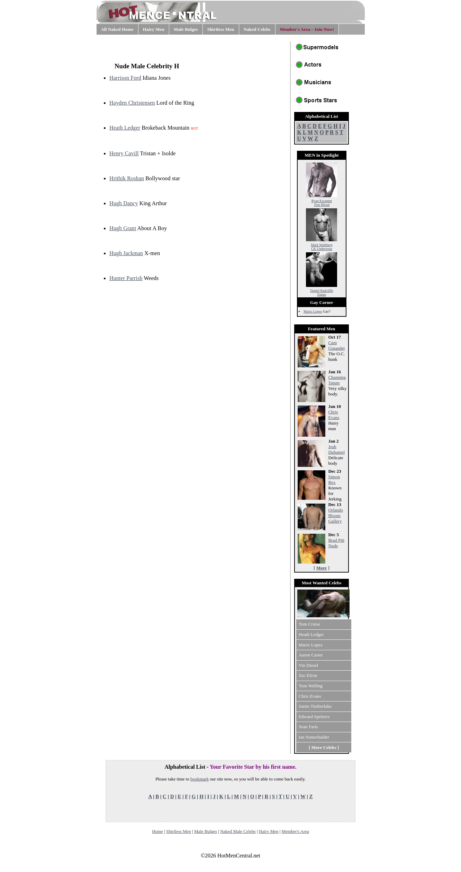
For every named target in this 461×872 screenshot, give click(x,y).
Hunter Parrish (126, 278)
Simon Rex (334, 479)
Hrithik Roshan (126, 178)
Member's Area (295, 831)
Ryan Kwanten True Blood (321, 201)
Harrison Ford (125, 78)
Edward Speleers (314, 716)
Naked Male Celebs (238, 831)
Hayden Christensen (132, 103)
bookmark (199, 779)
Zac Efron (308, 675)
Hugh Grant (122, 228)
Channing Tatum (337, 380)
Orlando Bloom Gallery (335, 515)
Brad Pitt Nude (336, 543)
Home (157, 831)
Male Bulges (186, 29)
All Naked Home (117, 29)
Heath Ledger (124, 128)
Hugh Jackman (126, 253)
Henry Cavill (124, 153)
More (321, 567)
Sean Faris (308, 726)
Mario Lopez (313, 311)
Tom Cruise (309, 624)
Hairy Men (153, 29)
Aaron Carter (311, 654)
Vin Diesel (308, 665)
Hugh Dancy (123, 203)
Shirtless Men (220, 29)
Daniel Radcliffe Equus (321, 291)
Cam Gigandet (336, 345)
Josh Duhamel (336, 449)
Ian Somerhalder (314, 737)
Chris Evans (333, 414)
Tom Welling (311, 685)
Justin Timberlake (315, 706)
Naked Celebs (257, 29)
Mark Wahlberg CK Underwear (321, 245)
